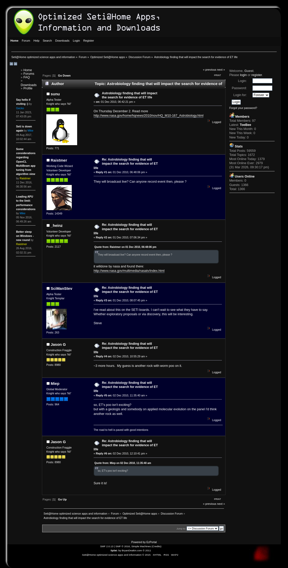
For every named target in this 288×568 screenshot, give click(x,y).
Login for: (240, 95)
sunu (55, 94)
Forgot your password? (243, 107)
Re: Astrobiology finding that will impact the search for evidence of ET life (126, 164)
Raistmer (59, 160)
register (256, 75)
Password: (239, 88)
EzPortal (151, 542)
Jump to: (181, 528)
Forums (28, 74)
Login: (242, 81)
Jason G (58, 344)
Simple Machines (141, 546)
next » (221, 69)
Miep (55, 383)
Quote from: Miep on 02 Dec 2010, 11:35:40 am (122, 463)
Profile (27, 88)
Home (27, 70)
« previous (209, 69)
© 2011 (147, 550)
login (243, 75)
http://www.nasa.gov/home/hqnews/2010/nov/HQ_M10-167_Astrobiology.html (148, 115)
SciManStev (61, 288)
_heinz (57, 225)
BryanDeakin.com (132, 550)
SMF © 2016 (122, 546)
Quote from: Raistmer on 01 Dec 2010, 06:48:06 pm (125, 247)
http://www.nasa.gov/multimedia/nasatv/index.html (129, 271)
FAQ (26, 77)
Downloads (29, 85)
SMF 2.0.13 (106, 546)
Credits (156, 546)
